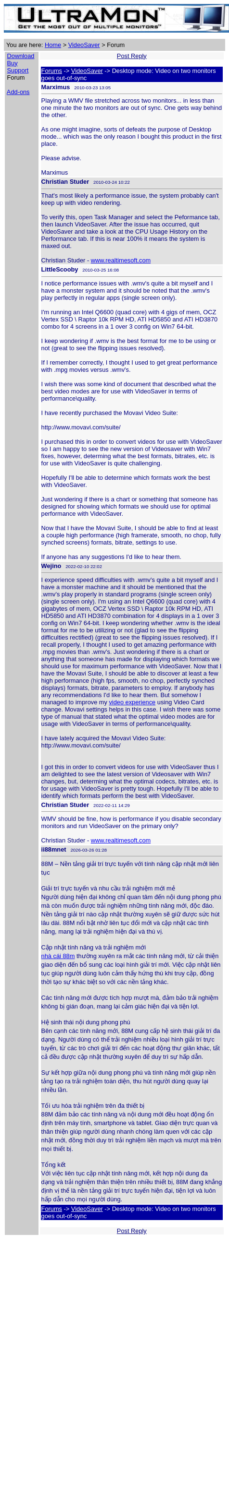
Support (18, 70)
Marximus (55, 87)
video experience (132, 702)
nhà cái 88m (58, 956)
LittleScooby (59, 269)
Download (21, 55)
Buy (12, 63)
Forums (51, 70)
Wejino (51, 565)
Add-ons (18, 91)
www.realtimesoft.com (121, 260)
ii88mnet (53, 849)
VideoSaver (84, 44)
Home (53, 44)
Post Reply (132, 55)
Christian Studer (65, 181)
